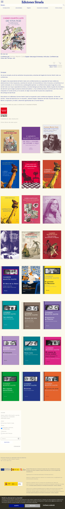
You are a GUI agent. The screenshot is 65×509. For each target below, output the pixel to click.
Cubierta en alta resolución (9, 119)
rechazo (32, 505)
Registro (29, 7)
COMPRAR (59, 65)
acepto (16, 505)
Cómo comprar (58, 7)
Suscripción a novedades (42, 7)
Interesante (17, 446)
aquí (53, 501)
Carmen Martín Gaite (17, 56)
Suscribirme (6, 442)
